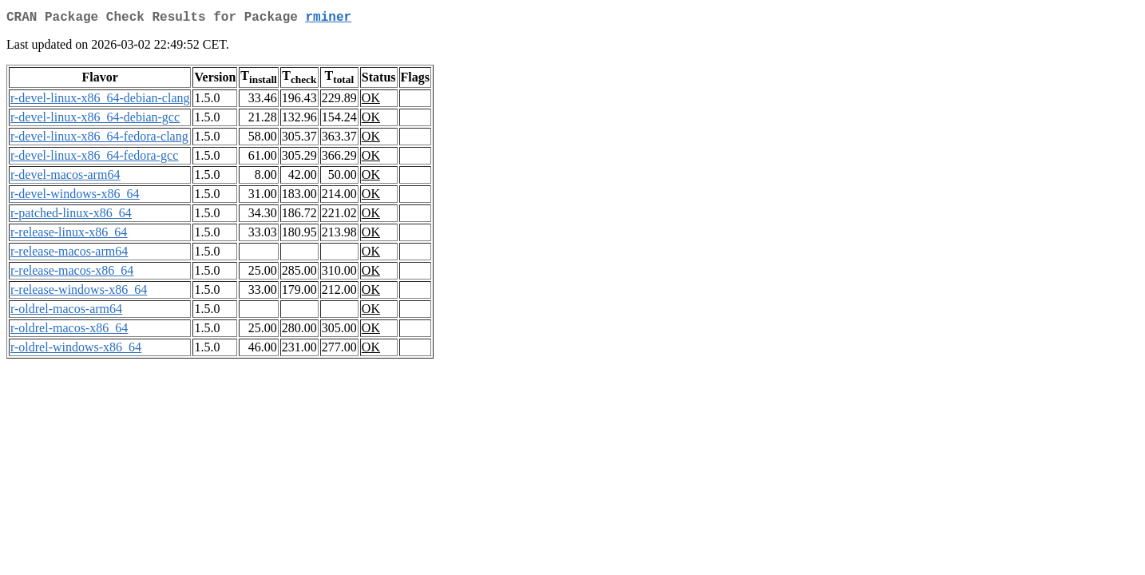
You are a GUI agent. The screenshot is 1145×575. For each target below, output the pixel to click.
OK (371, 101)
